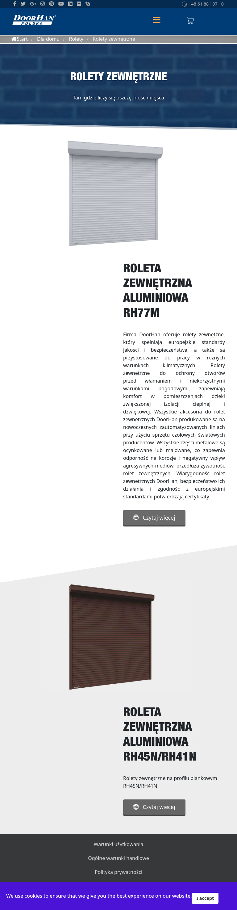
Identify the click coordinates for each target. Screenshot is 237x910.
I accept (205, 898)
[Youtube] (61, 3)
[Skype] (87, 3)
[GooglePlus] (33, 3)
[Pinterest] (51, 3)
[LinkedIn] (70, 3)
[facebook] (14, 3)
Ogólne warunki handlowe (118, 858)
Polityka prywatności (118, 872)
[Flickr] (79, 3)
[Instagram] (42, 3)
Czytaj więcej (154, 517)
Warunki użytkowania (118, 844)
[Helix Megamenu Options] (156, 20)
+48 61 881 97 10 (206, 4)
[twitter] (23, 3)
